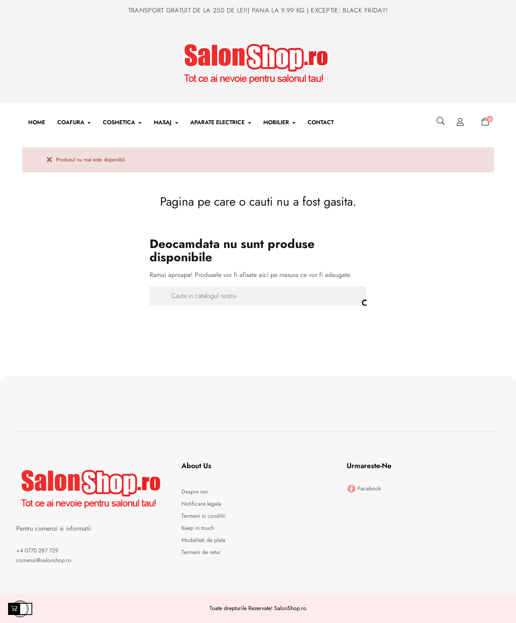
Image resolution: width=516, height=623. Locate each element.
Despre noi (194, 492)
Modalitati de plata (203, 540)
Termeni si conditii (203, 516)
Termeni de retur (201, 552)
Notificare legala (201, 504)
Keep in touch (197, 528)
